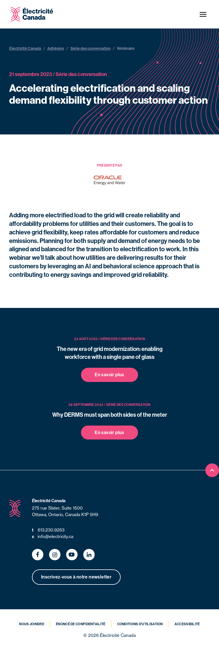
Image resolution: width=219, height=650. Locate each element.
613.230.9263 (48, 530)
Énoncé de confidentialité (81, 624)
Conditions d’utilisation (140, 624)
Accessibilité (187, 624)
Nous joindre (31, 624)
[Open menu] (203, 14)
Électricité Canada (25, 48)
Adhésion (55, 48)
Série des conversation (90, 48)
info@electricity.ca (52, 537)
